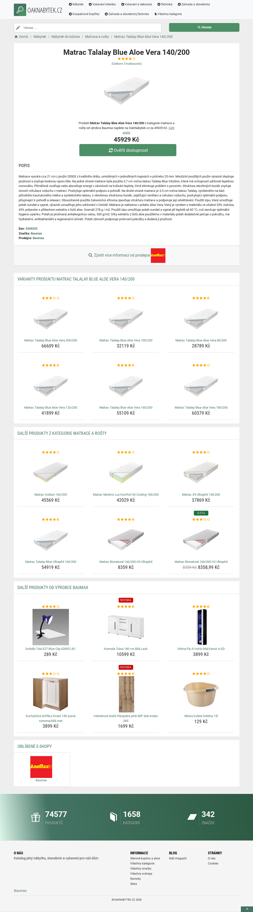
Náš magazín (178, 858)
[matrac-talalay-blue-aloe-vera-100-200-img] (126, 318)
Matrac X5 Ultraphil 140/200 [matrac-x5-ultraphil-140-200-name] (201, 494)
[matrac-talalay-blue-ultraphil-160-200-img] (51, 540)
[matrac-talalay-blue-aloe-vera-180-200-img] (201, 386)
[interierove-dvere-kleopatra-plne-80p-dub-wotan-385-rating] (126, 673)
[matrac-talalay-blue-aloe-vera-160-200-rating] (126, 365)
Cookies (213, 863)
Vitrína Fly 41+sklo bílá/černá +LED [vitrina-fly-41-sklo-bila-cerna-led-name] (201, 649)
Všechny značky (140, 868)
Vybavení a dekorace (136, 4)
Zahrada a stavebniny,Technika (126, 14)
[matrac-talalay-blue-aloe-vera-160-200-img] (126, 386)
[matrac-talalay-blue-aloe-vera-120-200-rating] (51, 365)
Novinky (135, 878)
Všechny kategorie (168, 14)
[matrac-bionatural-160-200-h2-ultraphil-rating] (201, 519)
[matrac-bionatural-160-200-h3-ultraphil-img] (126, 540)
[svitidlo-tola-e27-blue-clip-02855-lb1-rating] (51, 606)
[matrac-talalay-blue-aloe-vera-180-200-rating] (201, 365)
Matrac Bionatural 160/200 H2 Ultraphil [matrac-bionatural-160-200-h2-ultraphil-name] (201, 562)
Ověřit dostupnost (127, 150)
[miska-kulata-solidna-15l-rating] (201, 673)
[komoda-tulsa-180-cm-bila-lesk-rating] (126, 606)
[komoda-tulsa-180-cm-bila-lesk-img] (126, 627)
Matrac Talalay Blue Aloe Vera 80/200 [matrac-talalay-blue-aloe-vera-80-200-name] (201, 340)
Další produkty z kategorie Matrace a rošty (61, 433)
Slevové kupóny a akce (145, 858)
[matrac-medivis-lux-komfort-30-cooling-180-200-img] (126, 473)
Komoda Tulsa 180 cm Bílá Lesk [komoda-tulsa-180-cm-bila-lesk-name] (126, 649)
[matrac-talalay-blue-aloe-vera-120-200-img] (51, 386)
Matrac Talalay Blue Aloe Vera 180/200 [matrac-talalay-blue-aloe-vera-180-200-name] (201, 407)
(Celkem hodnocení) (127, 63)
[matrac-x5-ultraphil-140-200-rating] (201, 452)
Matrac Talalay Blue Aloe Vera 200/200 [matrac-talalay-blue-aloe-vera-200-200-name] (50, 340)
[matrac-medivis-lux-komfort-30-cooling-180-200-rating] (126, 452)
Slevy (133, 884)
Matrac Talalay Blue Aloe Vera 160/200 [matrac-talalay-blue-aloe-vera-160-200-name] (125, 407)
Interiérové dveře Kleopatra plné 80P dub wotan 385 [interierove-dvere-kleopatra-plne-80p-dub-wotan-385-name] (126, 718)
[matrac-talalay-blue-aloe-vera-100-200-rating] (126, 298)
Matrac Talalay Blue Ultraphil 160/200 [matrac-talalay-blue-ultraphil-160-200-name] (50, 562)
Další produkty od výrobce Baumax (52, 587)
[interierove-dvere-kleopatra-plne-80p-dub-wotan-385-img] (126, 694)
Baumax (36, 233)
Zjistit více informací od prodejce (126, 255)
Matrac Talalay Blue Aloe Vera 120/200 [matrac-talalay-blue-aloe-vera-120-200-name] (50, 407)
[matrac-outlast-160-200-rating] (51, 452)
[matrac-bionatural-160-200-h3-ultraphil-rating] (126, 519)
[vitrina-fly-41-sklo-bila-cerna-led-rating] (201, 606)
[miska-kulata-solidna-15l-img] (201, 694)
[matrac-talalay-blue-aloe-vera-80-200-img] (201, 318)
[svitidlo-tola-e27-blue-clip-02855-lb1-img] (51, 627)
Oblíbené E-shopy (34, 746)
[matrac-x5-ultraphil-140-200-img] (201, 473)
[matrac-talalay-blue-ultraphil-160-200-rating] (51, 519)
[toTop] (247, 909)
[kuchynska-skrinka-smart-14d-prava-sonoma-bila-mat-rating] (51, 673)
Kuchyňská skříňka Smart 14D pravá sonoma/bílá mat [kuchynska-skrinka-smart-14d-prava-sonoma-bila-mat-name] (50, 718)
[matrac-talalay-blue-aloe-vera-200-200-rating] (51, 298)
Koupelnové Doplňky (84, 14)
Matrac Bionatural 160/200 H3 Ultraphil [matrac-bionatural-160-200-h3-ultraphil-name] (125, 562)
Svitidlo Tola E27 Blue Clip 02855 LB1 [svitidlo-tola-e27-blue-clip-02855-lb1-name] (50, 649)
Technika (165, 4)
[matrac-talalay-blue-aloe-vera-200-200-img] (51, 318)
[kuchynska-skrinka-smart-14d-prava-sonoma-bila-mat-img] (51, 694)
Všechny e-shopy (141, 873)
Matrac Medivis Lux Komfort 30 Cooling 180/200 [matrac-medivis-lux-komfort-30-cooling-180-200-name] (126, 494)
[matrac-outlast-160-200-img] (51, 473)
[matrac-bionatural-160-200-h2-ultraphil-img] (201, 540)
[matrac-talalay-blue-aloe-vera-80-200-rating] (201, 298)
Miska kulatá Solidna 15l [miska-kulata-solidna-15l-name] (201, 716)
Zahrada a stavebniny (194, 4)
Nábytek (76, 4)
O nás (211, 858)
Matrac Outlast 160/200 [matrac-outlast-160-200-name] (50, 494)
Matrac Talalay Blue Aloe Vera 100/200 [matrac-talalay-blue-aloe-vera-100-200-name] (125, 340)
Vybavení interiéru (102, 4)
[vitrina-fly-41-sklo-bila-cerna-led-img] (201, 627)
